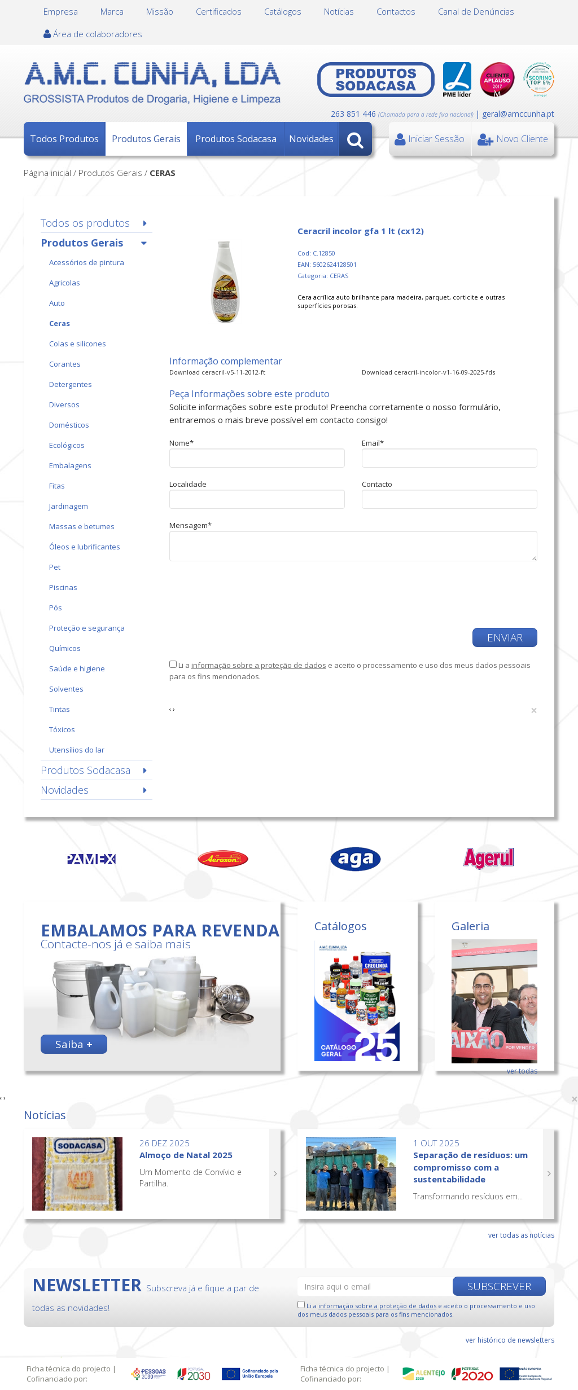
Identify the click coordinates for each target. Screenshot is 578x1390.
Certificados (219, 11)
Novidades (311, 139)
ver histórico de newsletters (510, 1340)
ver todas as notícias (521, 1235)
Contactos (395, 11)
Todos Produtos (64, 139)
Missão (159, 11)
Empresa (60, 11)
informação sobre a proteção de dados (258, 665)
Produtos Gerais (146, 139)
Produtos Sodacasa (236, 139)
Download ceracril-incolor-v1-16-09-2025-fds (428, 372)
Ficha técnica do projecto (69, 1368)
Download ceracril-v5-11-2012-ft (217, 372)
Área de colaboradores (92, 33)
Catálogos (282, 11)
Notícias (339, 11)
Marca (112, 11)
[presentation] (255, 595)
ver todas (522, 1071)
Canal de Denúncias (476, 11)
